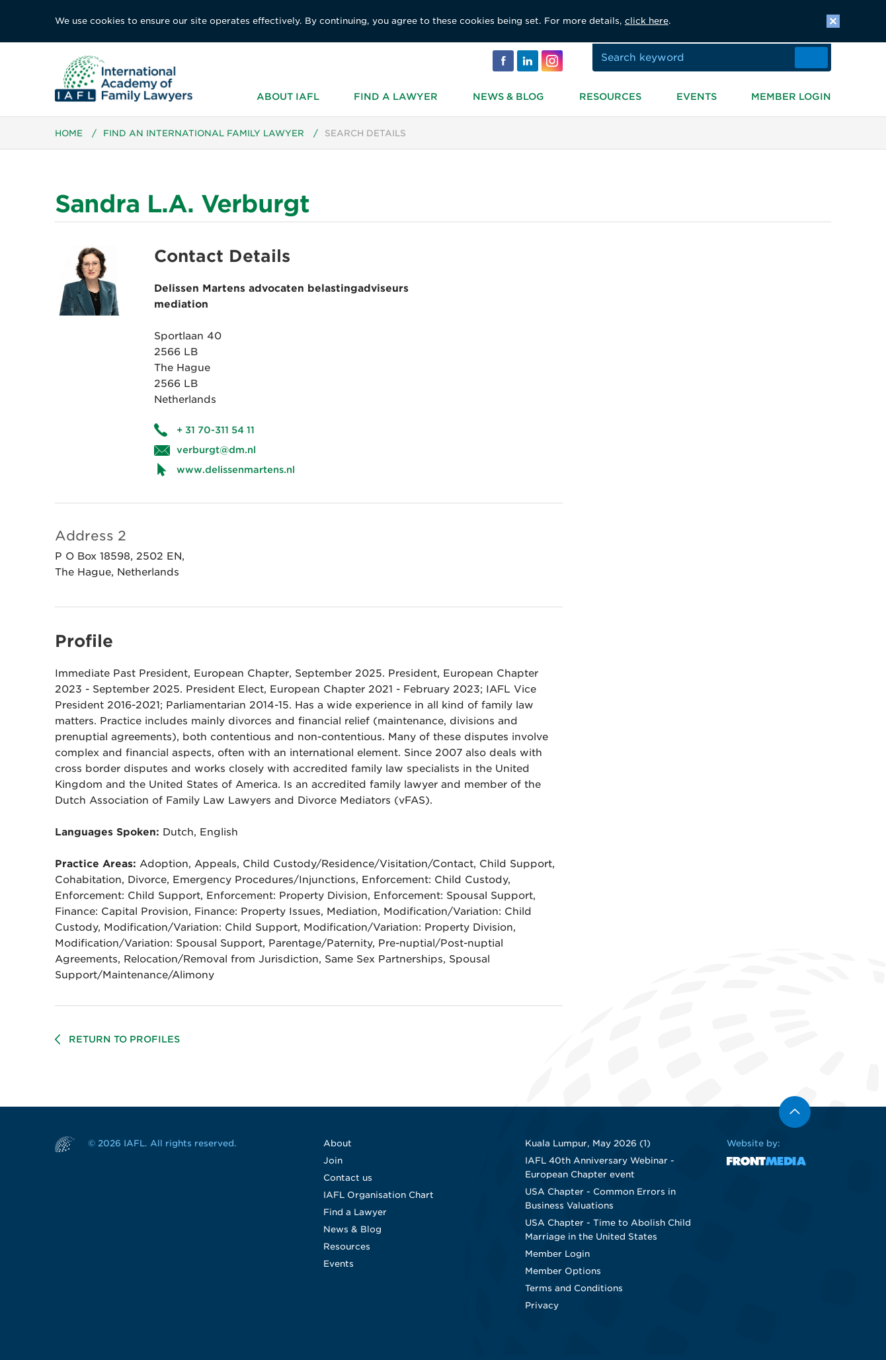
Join (332, 1165)
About (337, 1148)
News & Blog (508, 95)
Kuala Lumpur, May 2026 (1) (588, 1148)
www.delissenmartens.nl (236, 474)
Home (69, 138)
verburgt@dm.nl (216, 454)
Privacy (542, 1310)
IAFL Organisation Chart (378, 1200)
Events (696, 95)
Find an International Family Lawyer (204, 138)
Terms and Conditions (574, 1293)
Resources (610, 95)
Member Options (563, 1276)
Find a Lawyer (396, 95)
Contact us (347, 1182)
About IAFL (288, 95)
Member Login (791, 95)
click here (646, 21)
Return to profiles (124, 1044)
